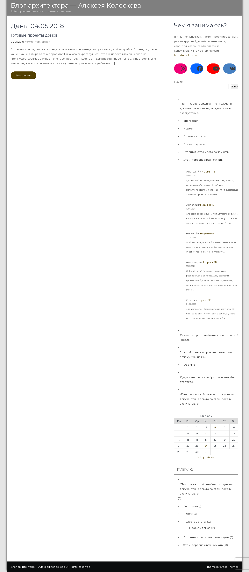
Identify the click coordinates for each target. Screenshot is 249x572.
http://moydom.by (185, 55)
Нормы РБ (208, 171)
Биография (190, 120)
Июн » (210, 457)
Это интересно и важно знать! (203, 159)
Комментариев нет (37, 41)
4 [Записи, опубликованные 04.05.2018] (215, 427)
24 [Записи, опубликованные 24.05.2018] (206, 445)
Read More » (24, 75)
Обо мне (189, 364)
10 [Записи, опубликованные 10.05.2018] (206, 433)
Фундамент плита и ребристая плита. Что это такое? (207, 379)
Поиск (178, 81)
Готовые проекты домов (34, 35)
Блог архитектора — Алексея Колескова (76, 5)
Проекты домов (194, 144)
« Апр (201, 457)
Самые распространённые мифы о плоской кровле (209, 337)
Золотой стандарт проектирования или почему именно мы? (206, 354)
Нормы (188, 128)
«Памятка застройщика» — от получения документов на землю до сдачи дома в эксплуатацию (207, 399)
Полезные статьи (195, 136)
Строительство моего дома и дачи (206, 151)
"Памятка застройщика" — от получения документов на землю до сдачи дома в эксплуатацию (206, 108)
